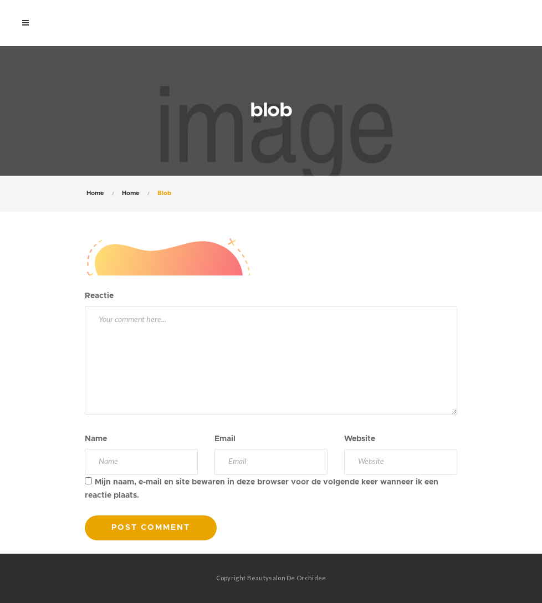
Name (96, 439)
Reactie (99, 296)
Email (225, 439)
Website (359, 439)
